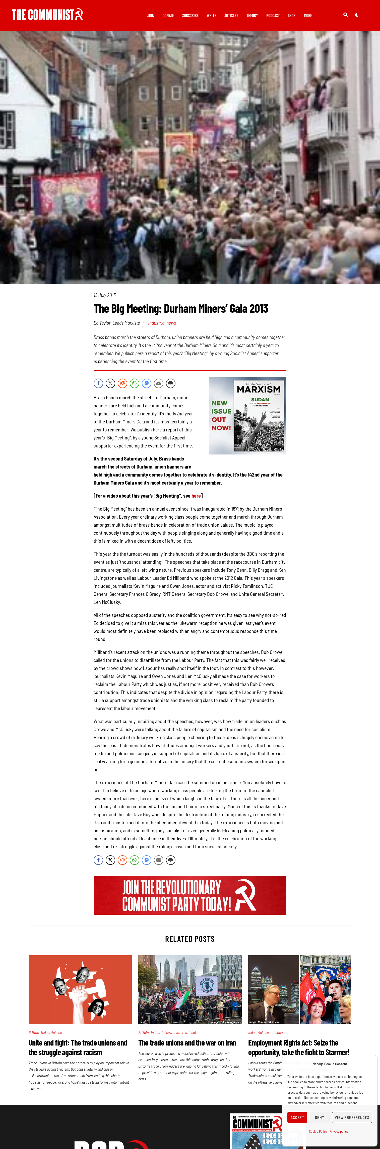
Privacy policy (339, 1131)
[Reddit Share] (122, 384)
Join (150, 15)
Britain (34, 1033)
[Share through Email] (158, 384)
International (186, 1033)
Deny (319, 1117)
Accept (297, 1117)
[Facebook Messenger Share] (146, 384)
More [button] (308, 15)
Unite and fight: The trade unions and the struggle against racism (78, 1048)
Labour (279, 1033)
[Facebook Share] (98, 384)
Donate (168, 15)
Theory (252, 15)
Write (211, 15)
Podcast (273, 15)
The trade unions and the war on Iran (187, 1043)
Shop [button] (292, 15)
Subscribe (190, 15)
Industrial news (162, 324)
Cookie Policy (318, 1131)
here (196, 497)
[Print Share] (170, 384)
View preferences (352, 1117)
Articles (231, 15)
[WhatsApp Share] (134, 384)
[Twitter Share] (110, 384)
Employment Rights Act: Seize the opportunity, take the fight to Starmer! (299, 1048)
